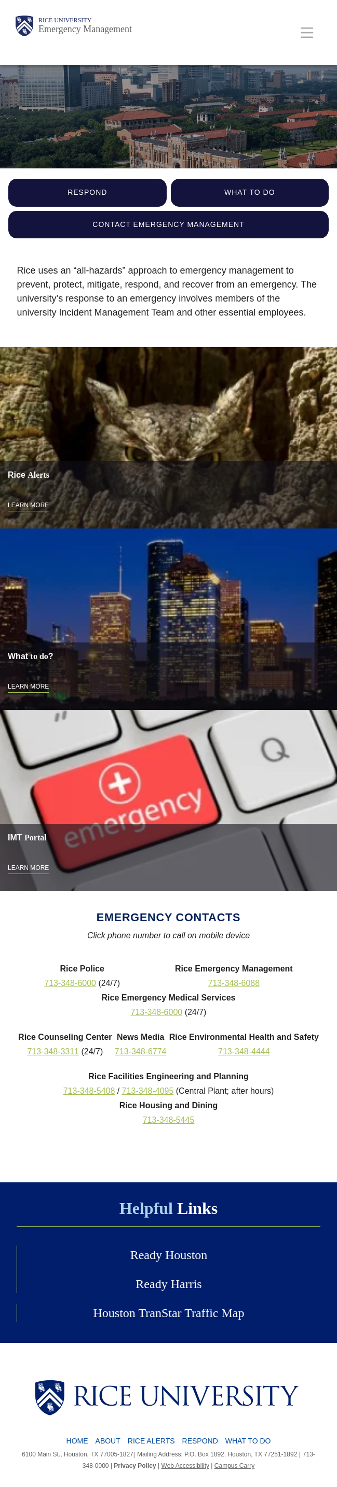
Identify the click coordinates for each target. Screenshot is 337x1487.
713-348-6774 (141, 1051)
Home (77, 1441)
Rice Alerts (151, 1441)
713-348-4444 (244, 1051)
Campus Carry (234, 1465)
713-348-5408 (89, 1090)
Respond (87, 192)
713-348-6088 (234, 983)
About (108, 1441)
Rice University (64, 20)
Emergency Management (85, 29)
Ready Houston (169, 1255)
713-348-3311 (53, 1051)
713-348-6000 (70, 983)
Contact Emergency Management (168, 224)
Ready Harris (168, 1284)
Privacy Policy (135, 1465)
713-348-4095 (148, 1090)
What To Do (248, 1441)
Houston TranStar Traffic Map (169, 1313)
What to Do (249, 192)
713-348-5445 (169, 1120)
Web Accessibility (185, 1465)
